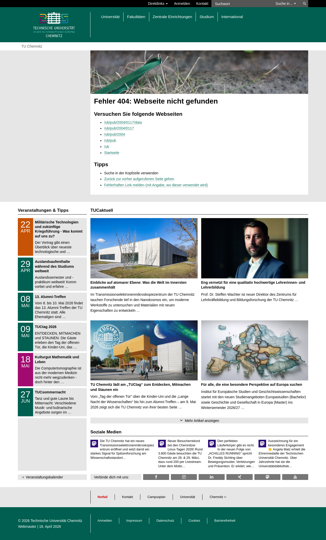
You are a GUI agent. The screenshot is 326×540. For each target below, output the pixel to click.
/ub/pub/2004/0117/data (123, 122)
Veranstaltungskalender (44, 477)
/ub (106, 147)
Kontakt (202, 4)
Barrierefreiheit (225, 520)
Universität (187, 497)
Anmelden (182, 4)
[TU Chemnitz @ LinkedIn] (212, 477)
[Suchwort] (240, 3)
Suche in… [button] (286, 4)
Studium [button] (206, 17)
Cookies (194, 520)
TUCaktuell (101, 210)
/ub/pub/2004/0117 (119, 128)
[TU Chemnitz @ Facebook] (156, 477)
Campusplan (156, 497)
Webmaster (27, 526)
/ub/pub (110, 140)
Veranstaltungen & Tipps (43, 210)
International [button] (232, 17)
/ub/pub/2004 (114, 134)
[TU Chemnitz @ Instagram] (184, 477)
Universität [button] (110, 17)
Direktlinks (158, 4)
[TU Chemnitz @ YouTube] (295, 477)
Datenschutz (165, 520)
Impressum (134, 520)
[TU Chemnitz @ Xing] (239, 477)
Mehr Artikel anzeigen (202, 421)
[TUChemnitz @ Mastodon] (267, 477)
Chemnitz (216, 497)
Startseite (111, 153)
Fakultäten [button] (136, 17)
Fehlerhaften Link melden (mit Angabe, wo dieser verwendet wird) (156, 185)
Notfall (102, 497)
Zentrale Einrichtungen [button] (172, 17)
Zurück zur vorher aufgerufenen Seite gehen (139, 179)
